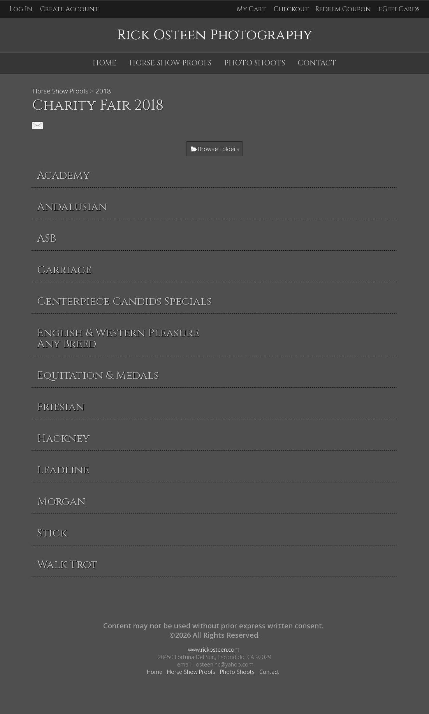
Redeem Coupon (343, 9)
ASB (46, 238)
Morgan (61, 501)
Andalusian (72, 207)
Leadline (63, 470)
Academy (63, 175)
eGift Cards (399, 9)
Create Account (69, 9)
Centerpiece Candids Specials (124, 301)
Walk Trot (67, 564)
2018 (103, 90)
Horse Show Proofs (170, 63)
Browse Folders (218, 149)
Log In (20, 9)
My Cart (252, 9)
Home (104, 63)
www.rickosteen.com (213, 649)
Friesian (60, 407)
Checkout (291, 9)
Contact (317, 63)
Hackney (63, 438)
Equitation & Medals (98, 375)
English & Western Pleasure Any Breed (118, 338)
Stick (52, 533)
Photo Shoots (254, 63)
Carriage (64, 270)
